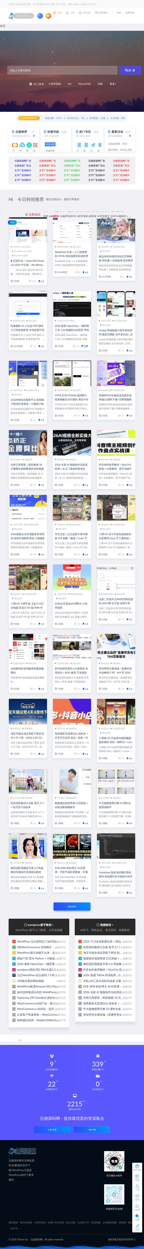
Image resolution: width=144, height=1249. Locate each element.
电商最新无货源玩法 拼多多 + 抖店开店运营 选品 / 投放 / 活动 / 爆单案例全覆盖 (71, 737)
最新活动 (117, 131)
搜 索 (130, 70)
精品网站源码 (62, 247)
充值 (137, 1180)
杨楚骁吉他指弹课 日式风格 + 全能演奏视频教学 (112, 958)
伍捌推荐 (21, 131)
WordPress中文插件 (22, 251)
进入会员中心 (23, 15)
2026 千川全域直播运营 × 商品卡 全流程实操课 (112, 941)
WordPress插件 (20, 255)
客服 (137, 1219)
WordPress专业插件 (21, 247)
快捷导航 (53, 131)
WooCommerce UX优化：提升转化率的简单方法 (46, 1008)
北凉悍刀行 (83, 1222)
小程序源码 (54, 83)
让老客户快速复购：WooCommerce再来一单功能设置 (50, 1014)
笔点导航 (71, 1222)
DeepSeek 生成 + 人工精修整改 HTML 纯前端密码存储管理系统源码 (71, 256)
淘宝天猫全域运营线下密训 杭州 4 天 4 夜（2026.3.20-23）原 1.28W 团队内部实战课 (27, 737)
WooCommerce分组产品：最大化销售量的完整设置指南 (51, 1003)
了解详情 (91, 1129)
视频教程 (27, 459)
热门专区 (85, 131)
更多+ (113, 83)
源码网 (122, 1222)
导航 (100, 83)
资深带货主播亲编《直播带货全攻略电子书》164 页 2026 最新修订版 (115, 672)
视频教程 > (106, 924)
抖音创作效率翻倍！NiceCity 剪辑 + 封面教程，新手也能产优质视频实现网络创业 (115, 468)
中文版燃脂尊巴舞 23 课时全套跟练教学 (107, 1008)
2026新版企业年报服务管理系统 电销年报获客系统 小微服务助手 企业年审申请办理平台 (28, 538)
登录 (119, 12)
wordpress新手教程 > (41, 924)
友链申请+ (14, 1228)
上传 (137, 1189)
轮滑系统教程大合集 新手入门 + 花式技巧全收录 (112, 947)
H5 (69, 83)
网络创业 (60, 459)
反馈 (137, 1229)
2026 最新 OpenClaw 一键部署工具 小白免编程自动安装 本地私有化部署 (72, 329)
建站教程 (13, 1222)
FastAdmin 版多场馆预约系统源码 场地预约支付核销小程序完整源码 (115, 876)
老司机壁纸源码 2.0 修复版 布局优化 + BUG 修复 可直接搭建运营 (71, 672)
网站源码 (76, 247)
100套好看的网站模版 (30, 980)
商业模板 (96, 1222)
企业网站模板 (110, 1222)
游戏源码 (104, 247)
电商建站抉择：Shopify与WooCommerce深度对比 (47, 1020)
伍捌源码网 (37, 1239)
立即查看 (52, 1129)
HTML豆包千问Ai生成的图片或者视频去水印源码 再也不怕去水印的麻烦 (71, 399)
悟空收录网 (26, 1222)
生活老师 (16, 459)
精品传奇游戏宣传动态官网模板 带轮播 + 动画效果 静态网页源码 (116, 260)
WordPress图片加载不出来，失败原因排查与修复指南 (50, 952)
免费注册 (129, 12)
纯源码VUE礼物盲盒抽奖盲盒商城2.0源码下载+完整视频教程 (115, 399)
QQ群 (137, 1209)
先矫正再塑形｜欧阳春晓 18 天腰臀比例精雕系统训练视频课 (27, 468)
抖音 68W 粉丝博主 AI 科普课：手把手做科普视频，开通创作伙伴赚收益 (71, 872)
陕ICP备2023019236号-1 (121, 1239)
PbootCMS (84, 83)
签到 (137, 1199)
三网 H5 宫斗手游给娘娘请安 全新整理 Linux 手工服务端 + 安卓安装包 (115, 538)
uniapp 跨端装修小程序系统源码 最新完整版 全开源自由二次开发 (116, 334)
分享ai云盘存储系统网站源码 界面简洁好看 (83, 214)
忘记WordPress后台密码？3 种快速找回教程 (44, 975)
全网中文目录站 (56, 1222)
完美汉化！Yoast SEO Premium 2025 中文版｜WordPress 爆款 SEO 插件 (27, 264)
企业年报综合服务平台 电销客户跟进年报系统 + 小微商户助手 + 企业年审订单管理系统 (27, 403)
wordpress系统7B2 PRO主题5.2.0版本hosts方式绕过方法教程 (54, 969)
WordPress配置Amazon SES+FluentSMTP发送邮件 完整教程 (53, 986)
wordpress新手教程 (65, 320)
